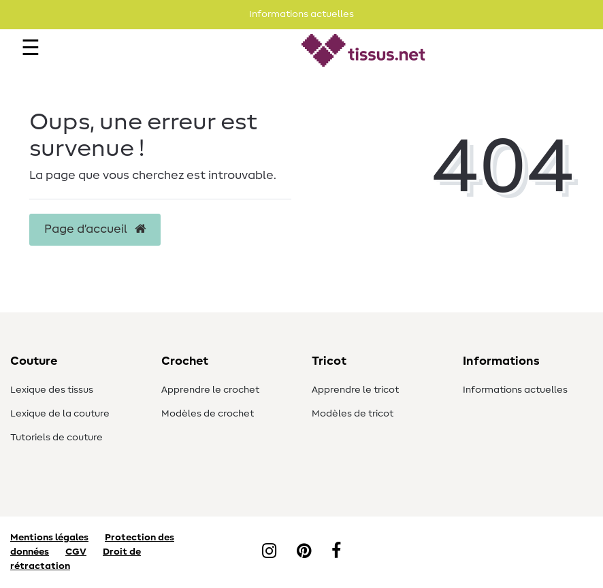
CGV (75, 552)
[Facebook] (336, 551)
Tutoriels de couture (56, 437)
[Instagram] (269, 551)
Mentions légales (49, 537)
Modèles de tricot (352, 414)
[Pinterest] (304, 551)
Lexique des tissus (51, 390)
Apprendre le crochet (210, 390)
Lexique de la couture (60, 414)
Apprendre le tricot (355, 390)
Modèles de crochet (207, 414)
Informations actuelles (515, 390)
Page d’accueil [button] (95, 229)
